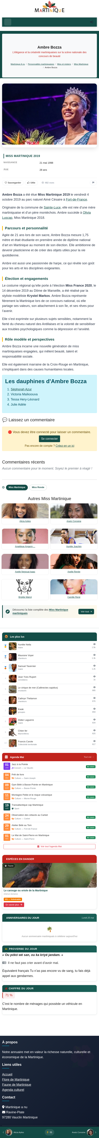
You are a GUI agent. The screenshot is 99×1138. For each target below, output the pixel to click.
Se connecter (49, 438)
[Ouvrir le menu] (7, 22)
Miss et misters (64, 64)
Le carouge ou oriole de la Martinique (26, 890)
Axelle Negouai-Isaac (25, 572)
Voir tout (86, 611)
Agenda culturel (13, 1090)
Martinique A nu (18, 64)
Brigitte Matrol (25, 597)
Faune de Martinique (16, 1084)
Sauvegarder (13, 183)
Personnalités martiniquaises (41, 64)
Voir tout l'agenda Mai (49, 846)
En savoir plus (14, 905)
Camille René (73, 597)
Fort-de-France (76, 199)
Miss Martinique (81, 64)
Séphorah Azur (21, 389)
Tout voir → (89, 757)
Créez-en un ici (65, 445)
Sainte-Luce (52, 207)
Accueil (7, 1074)
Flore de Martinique (15, 1079)
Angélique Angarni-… (25, 546)
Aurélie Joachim (73, 546)
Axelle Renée (73, 572)
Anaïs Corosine (74, 521)
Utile (31, 183)
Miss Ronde (38, 487)
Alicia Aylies (25, 521)
